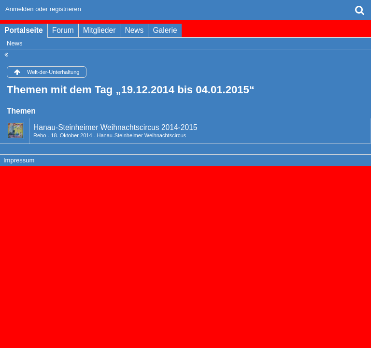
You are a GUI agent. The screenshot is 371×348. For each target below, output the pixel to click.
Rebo (39, 135)
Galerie (165, 30)
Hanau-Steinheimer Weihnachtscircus (141, 135)
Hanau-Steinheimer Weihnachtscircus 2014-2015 (115, 127)
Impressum (18, 160)
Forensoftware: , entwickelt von (185, 176)
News (134, 30)
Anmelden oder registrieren (43, 9)
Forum (63, 30)
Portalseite (23, 30)
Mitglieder (99, 30)
